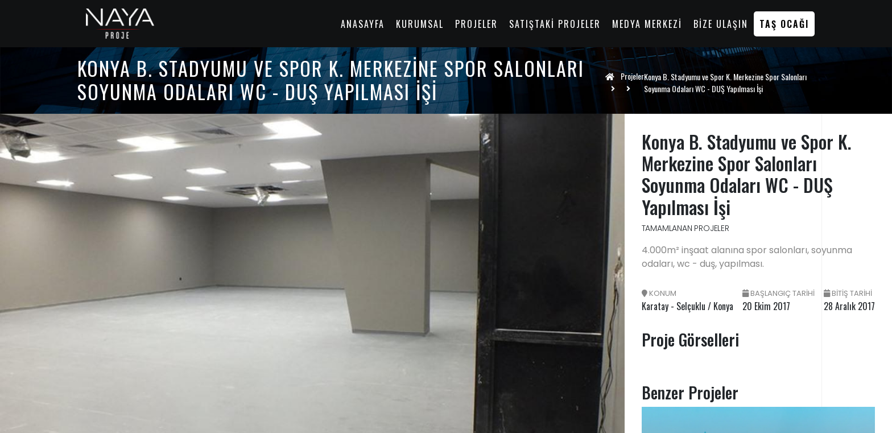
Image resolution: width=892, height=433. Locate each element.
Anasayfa (363, 24)
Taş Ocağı (784, 24)
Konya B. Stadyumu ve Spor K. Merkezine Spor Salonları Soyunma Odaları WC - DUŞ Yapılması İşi (725, 82)
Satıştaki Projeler (555, 24)
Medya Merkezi (647, 24)
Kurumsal (420, 24)
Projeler (476, 24)
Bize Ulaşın (720, 24)
